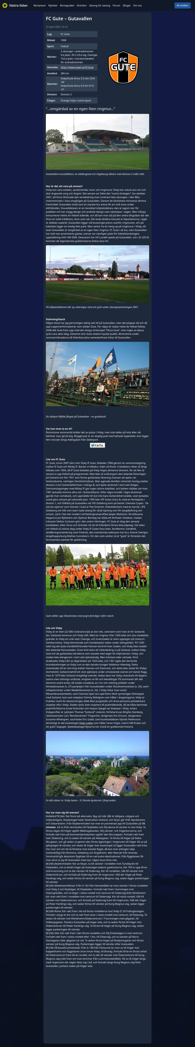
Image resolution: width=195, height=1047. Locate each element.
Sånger (127, 5)
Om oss (137, 5)
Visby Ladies (86, 723)
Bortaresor (40, 5)
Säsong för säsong (99, 5)
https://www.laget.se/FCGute (77, 67)
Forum (116, 5)
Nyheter (53, 5)
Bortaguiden (67, 5)
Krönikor (82, 5)
